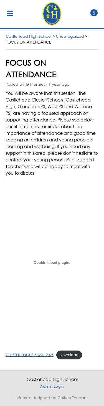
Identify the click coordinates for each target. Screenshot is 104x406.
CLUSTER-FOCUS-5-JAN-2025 (30, 354)
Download (69, 354)
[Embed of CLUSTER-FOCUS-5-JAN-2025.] (52, 262)
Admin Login (52, 386)
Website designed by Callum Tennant (52, 397)
